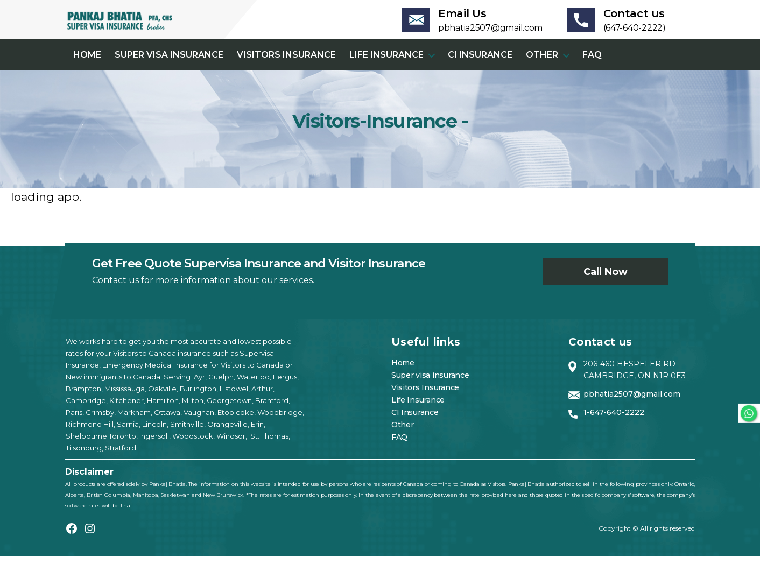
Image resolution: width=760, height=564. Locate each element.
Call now (605, 279)
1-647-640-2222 (613, 420)
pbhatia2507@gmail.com (631, 401)
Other (542, 62)
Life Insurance (386, 62)
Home (87, 62)
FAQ (592, 62)
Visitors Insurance (286, 62)
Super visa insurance (169, 62)
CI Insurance (480, 62)
